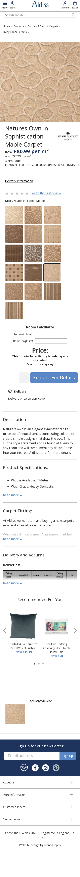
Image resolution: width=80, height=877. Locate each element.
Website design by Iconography (40, 845)
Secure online (11, 819)
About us (8, 782)
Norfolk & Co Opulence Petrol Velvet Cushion (23, 646)
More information (14, 795)
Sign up (68, 756)
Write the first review (46, 193)
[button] (34, 664)
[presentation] (4, 630)
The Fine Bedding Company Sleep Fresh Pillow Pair (56, 648)
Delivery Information (19, 181)
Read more (12, 495)
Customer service (14, 807)
